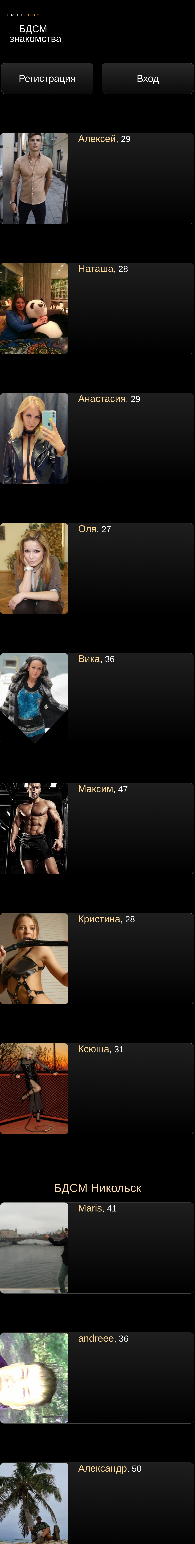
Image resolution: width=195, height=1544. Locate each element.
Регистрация (47, 78)
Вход (148, 78)
